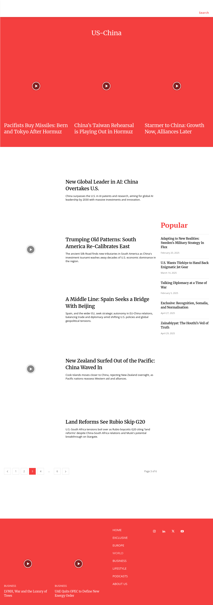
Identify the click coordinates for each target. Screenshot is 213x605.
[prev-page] (7, 471)
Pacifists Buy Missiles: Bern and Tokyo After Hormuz (36, 128)
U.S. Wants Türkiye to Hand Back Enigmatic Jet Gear (181, 257)
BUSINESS (9, 586)
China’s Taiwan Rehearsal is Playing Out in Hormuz (104, 128)
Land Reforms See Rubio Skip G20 (105, 422)
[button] (204, 13)
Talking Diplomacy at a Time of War (183, 274)
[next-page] (65, 471)
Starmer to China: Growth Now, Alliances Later (174, 128)
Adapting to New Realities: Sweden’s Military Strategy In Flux (184, 238)
